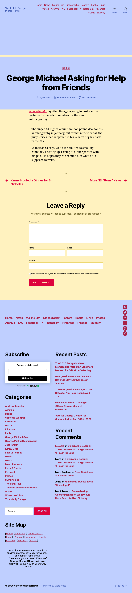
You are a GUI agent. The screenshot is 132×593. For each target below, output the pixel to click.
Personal (10, 472)
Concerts (10, 421)
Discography (72, 5)
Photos (45, 9)
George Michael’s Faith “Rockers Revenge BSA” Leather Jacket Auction (73, 380)
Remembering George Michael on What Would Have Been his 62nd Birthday (72, 495)
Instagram (88, 9)
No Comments (89, 97)
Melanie (46, 97)
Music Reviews (13, 464)
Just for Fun (11, 445)
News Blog (20, 533)
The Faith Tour (13, 483)
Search (33, 540)
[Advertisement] (66, 37)
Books (94, 5)
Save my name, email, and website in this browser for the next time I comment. (65, 274)
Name (31, 248)
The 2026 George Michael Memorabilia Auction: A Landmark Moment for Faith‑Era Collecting (74, 367)
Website (32, 260)
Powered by (28, 386)
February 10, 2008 (66, 97)
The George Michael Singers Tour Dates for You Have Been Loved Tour (74, 393)
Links (102, 5)
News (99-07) (35, 533)
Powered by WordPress (54, 585)
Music (8, 460)
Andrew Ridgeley (14, 406)
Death (8, 425)
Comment (34, 222)
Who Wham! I (38, 111)
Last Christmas (13, 452)
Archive (55, 9)
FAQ (63, 9)
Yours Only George (15, 499)
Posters (85, 5)
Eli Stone (10, 429)
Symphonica (12, 479)
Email (69, 248)
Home (39, 5)
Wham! (9, 491)
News (47, 5)
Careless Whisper (15, 417)
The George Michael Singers (21, 487)
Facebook (72, 9)
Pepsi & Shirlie (13, 468)
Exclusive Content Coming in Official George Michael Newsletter (71, 406)
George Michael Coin (16, 437)
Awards (9, 410)
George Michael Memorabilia (21, 441)
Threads (90, 12)
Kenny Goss (11, 448)
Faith (8, 433)
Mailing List (58, 5)
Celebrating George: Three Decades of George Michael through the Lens (74, 449)
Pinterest (100, 9)
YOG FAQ (22, 540)
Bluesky (101, 12)
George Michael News (26, 585)
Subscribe (27, 378)
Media (8, 456)
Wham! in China (14, 495)
